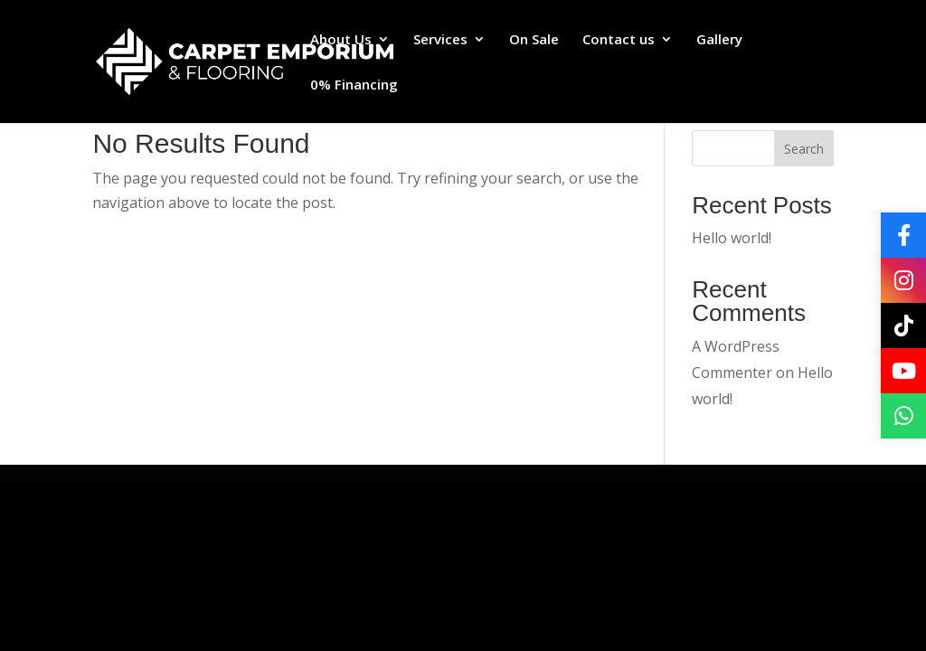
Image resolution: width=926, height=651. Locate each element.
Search (804, 148)
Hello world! (731, 238)
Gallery (719, 40)
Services (440, 40)
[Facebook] (903, 235)
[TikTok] (903, 325)
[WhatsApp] (903, 416)
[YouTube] (903, 370)
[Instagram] (903, 280)
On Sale (534, 40)
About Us (341, 40)
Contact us (618, 40)
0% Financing (354, 85)
